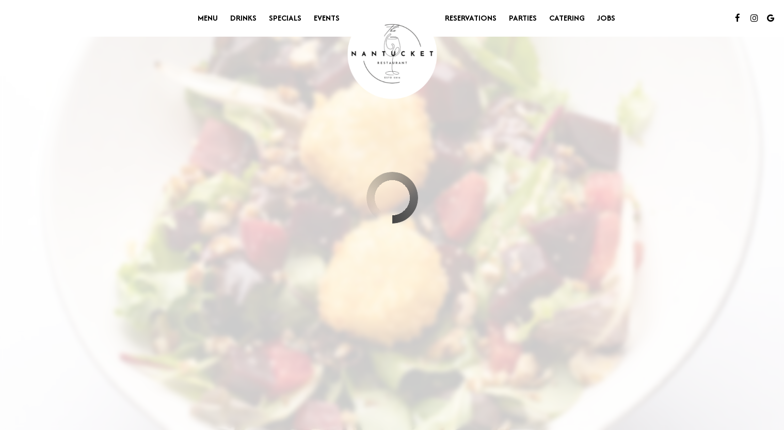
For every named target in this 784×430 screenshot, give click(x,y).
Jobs (606, 18)
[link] (392, 54)
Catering (567, 18)
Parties (523, 18)
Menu (208, 18)
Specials (285, 18)
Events (327, 18)
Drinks (243, 18)
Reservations (471, 18)
